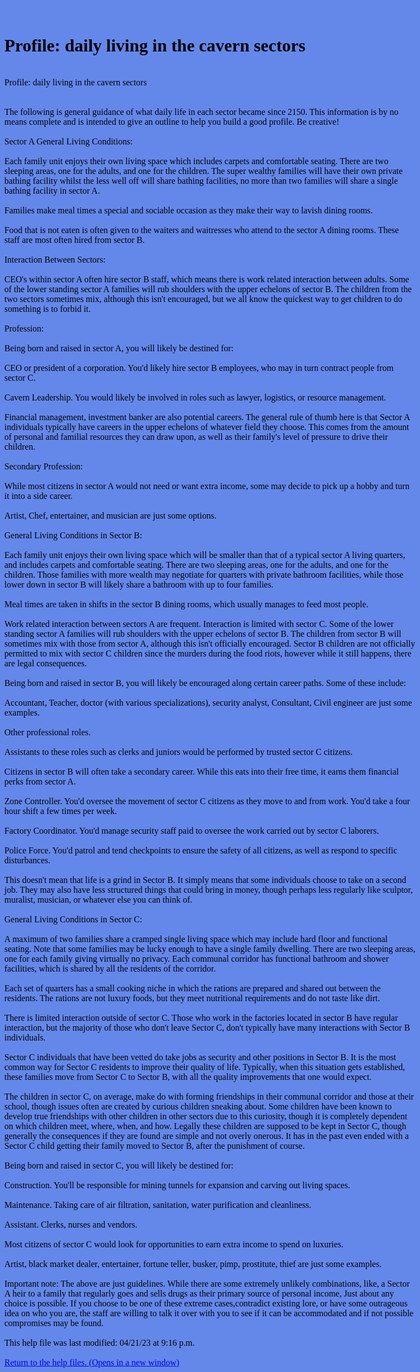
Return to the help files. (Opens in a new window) (91, 1362)
